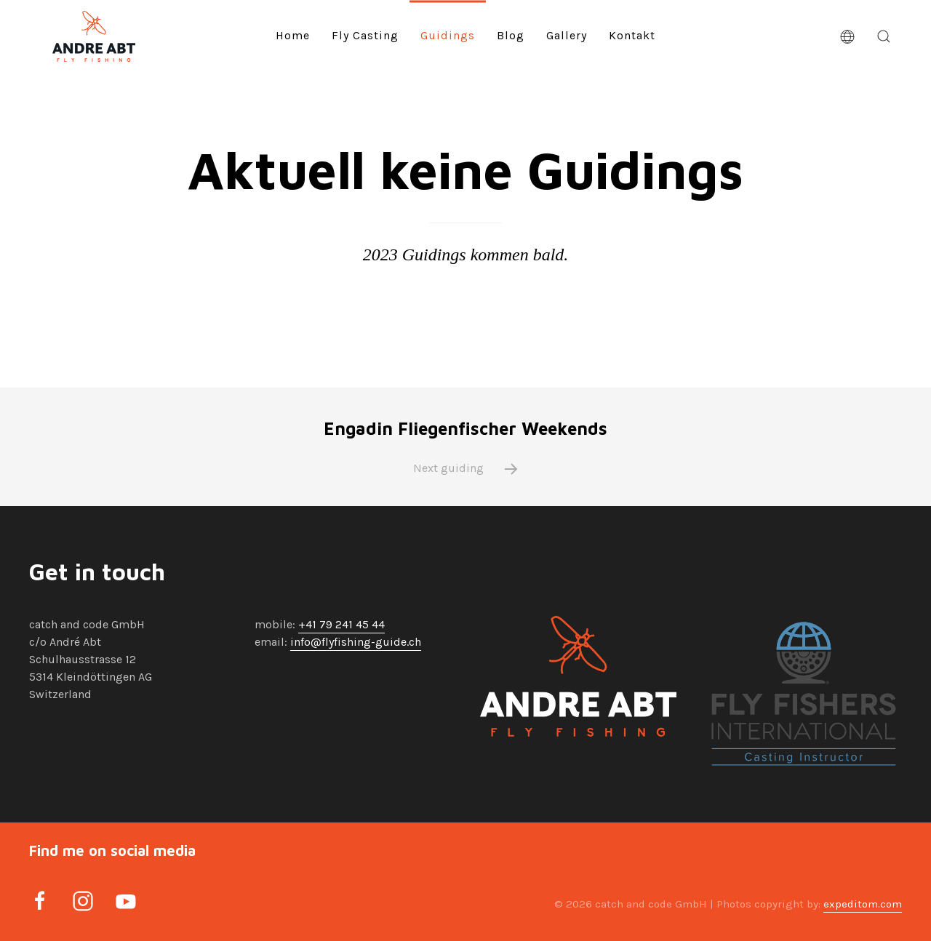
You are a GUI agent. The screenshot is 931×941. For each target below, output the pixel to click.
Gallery (566, 35)
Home (293, 35)
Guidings (447, 35)
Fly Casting (365, 35)
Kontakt (632, 35)
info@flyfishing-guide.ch (355, 642)
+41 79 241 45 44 (341, 624)
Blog (510, 35)
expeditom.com (862, 903)
